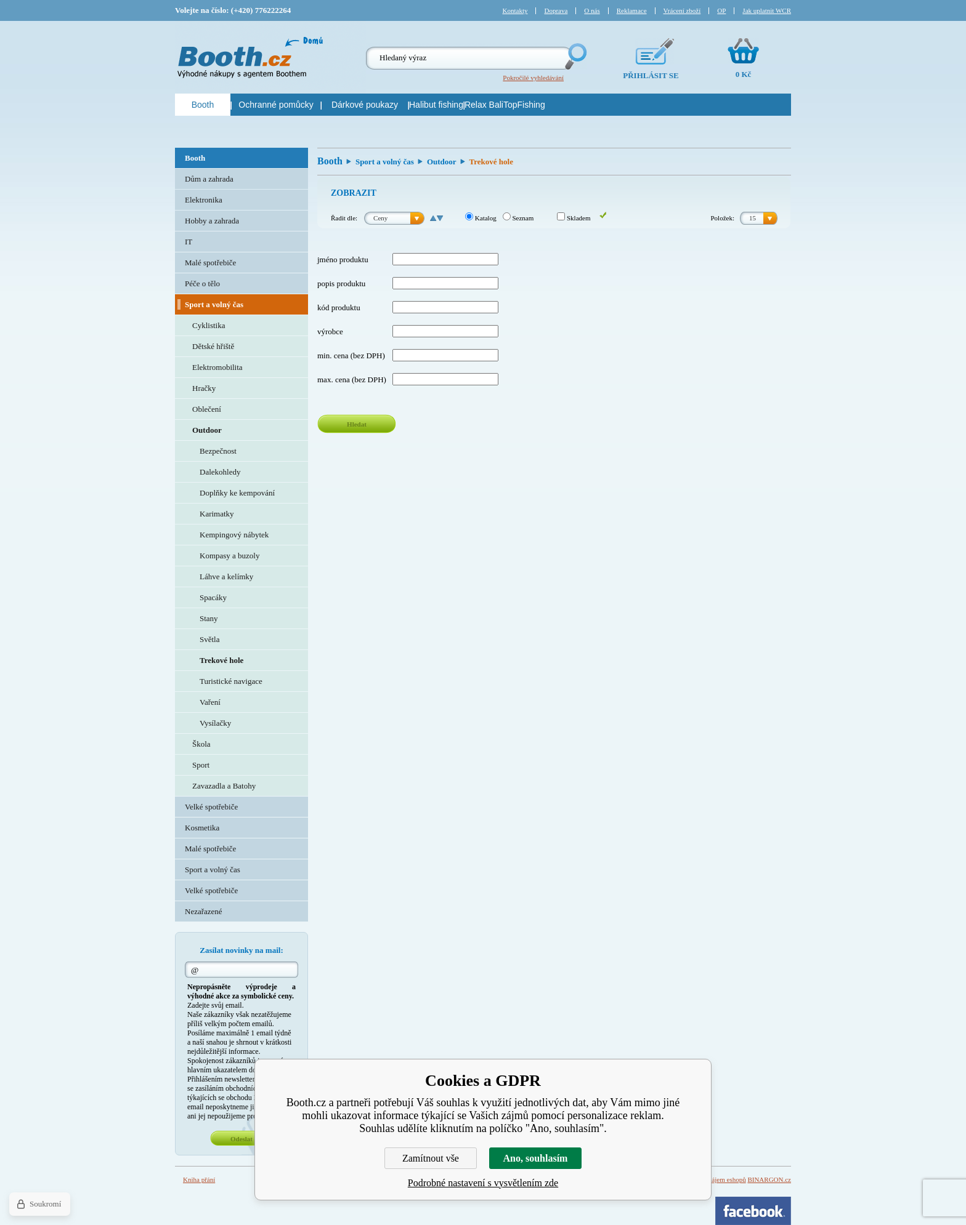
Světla (210, 639)
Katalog (481, 218)
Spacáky (213, 597)
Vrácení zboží (682, 10)
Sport (200, 764)
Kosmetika (202, 827)
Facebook (753, 1211)
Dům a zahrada (209, 178)
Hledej (574, 56)
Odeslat (241, 1139)
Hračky (204, 388)
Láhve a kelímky (226, 576)
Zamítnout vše (430, 1158)
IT (188, 241)
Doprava (555, 10)
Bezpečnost (218, 451)
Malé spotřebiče (210, 262)
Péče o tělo (202, 283)
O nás (591, 10)
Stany (209, 618)
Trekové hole (221, 660)
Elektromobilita (217, 367)
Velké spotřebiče (211, 806)
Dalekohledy (220, 471)
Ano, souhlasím (535, 1158)
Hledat (357, 424)
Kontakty (515, 10)
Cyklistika (208, 325)
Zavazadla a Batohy (224, 785)
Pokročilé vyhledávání (533, 77)
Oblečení (206, 409)
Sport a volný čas (384, 161)
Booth (330, 161)
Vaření (210, 702)
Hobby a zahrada (212, 220)
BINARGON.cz (769, 1179)
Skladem (573, 218)
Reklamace (632, 10)
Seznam (518, 218)
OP (721, 10)
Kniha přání (199, 1179)
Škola (201, 744)
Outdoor (442, 161)
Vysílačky (215, 723)
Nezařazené (203, 911)
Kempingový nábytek (234, 534)
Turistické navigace (231, 681)
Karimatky (217, 513)
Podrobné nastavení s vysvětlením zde (483, 1183)
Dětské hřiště (213, 346)
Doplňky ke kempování (237, 492)
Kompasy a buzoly (229, 555)
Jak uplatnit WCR (766, 10)
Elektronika (203, 199)
